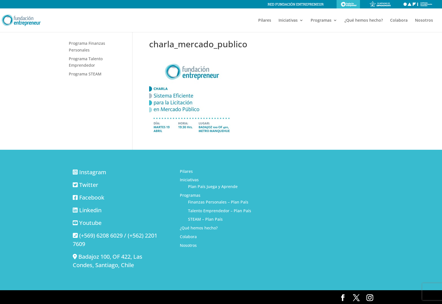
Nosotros (424, 20)
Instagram (92, 172)
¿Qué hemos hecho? (363, 20)
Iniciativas (288, 20)
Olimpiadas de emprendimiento (380, 4)
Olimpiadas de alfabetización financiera (418, 4)
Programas (321, 20)
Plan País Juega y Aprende (213, 186)
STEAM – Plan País (205, 219)
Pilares (264, 20)
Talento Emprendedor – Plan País (219, 210)
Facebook (91, 197)
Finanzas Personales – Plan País (218, 202)
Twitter (88, 185)
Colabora (399, 20)
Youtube (90, 223)
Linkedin (90, 210)
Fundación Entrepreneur (348, 4)
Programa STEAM (85, 74)
